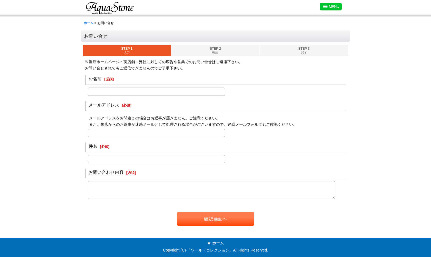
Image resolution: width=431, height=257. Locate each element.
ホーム (215, 243)
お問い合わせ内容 (106, 172)
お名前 (95, 78)
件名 (93, 146)
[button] (331, 6)
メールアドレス (104, 104)
